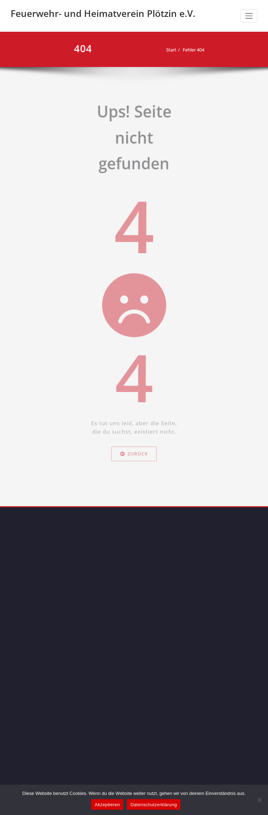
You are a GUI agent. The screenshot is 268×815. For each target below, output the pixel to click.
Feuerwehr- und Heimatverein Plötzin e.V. (103, 13)
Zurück (134, 498)
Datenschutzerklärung (153, 804)
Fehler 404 (191, 50)
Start (168, 50)
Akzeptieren (107, 804)
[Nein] (259, 799)
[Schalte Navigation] (248, 16)
